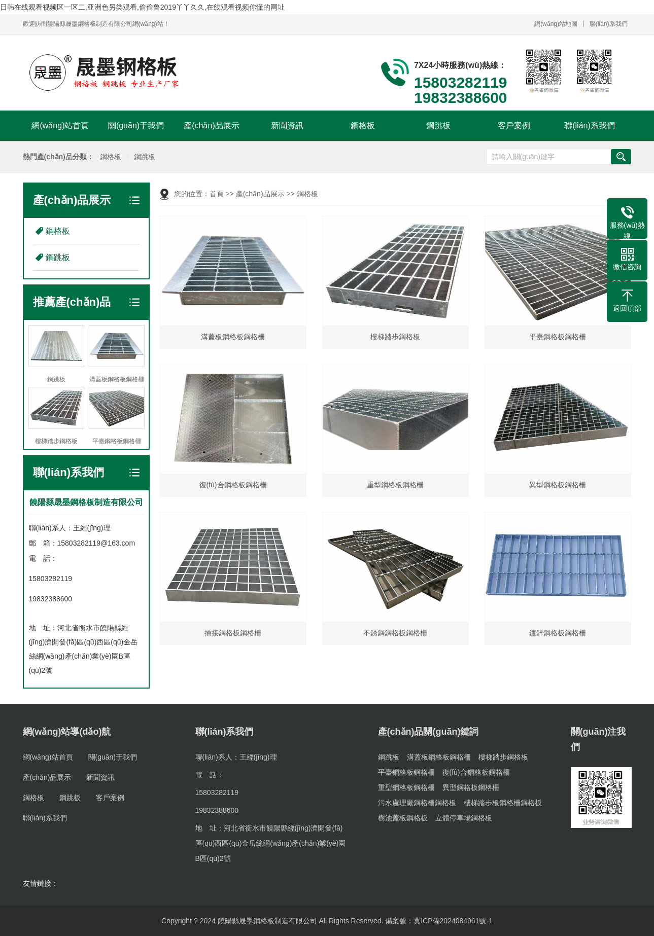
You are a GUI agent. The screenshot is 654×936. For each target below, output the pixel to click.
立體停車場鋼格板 (463, 818)
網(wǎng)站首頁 (60, 125)
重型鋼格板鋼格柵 (406, 787)
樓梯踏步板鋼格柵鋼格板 (503, 803)
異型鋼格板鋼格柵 (470, 787)
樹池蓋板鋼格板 (403, 818)
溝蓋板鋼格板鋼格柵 (439, 757)
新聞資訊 (287, 125)
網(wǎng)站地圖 (555, 23)
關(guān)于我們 (136, 125)
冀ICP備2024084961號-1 (453, 921)
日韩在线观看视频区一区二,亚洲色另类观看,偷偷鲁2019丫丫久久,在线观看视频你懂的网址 (142, 7)
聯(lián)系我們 (609, 23)
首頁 (217, 194)
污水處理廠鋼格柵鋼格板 (417, 803)
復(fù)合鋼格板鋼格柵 (476, 772)
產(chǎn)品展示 (211, 125)
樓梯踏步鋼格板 (503, 757)
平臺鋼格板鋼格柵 (406, 772)
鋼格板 (363, 125)
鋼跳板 (438, 125)
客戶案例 (514, 125)
